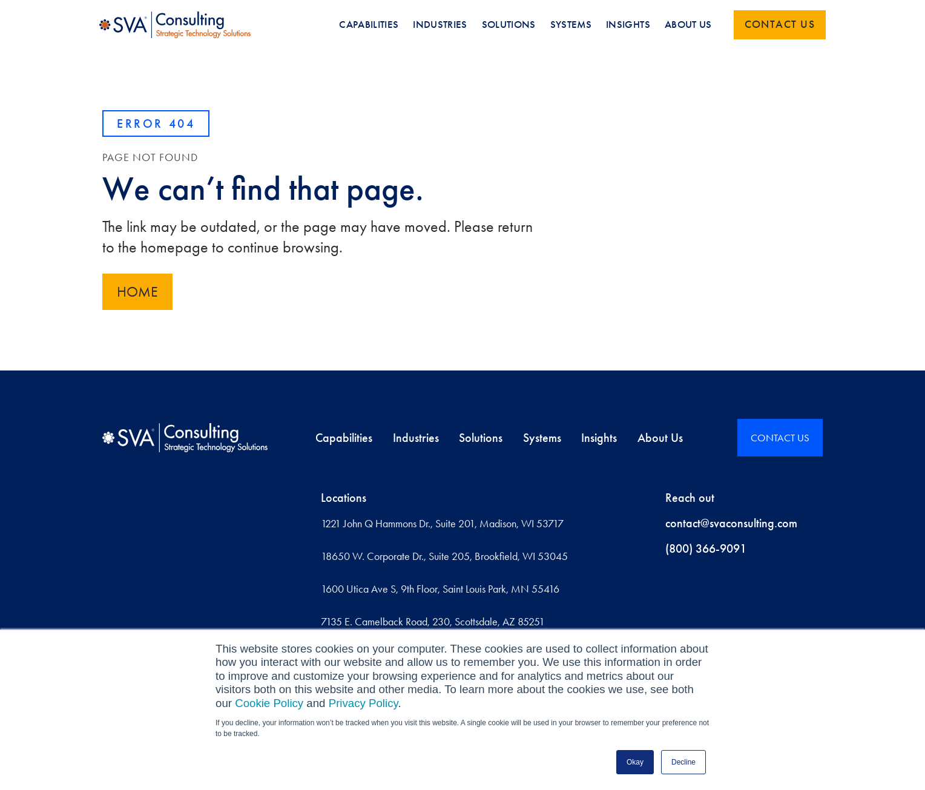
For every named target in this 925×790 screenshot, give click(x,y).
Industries (416, 437)
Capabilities (343, 437)
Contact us (780, 24)
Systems (542, 437)
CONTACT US (780, 438)
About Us (660, 437)
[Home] (185, 437)
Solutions (480, 437)
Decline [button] (683, 762)
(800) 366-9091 (705, 548)
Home (137, 291)
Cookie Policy (269, 703)
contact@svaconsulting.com (731, 523)
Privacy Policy (363, 703)
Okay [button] (635, 762)
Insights (599, 437)
